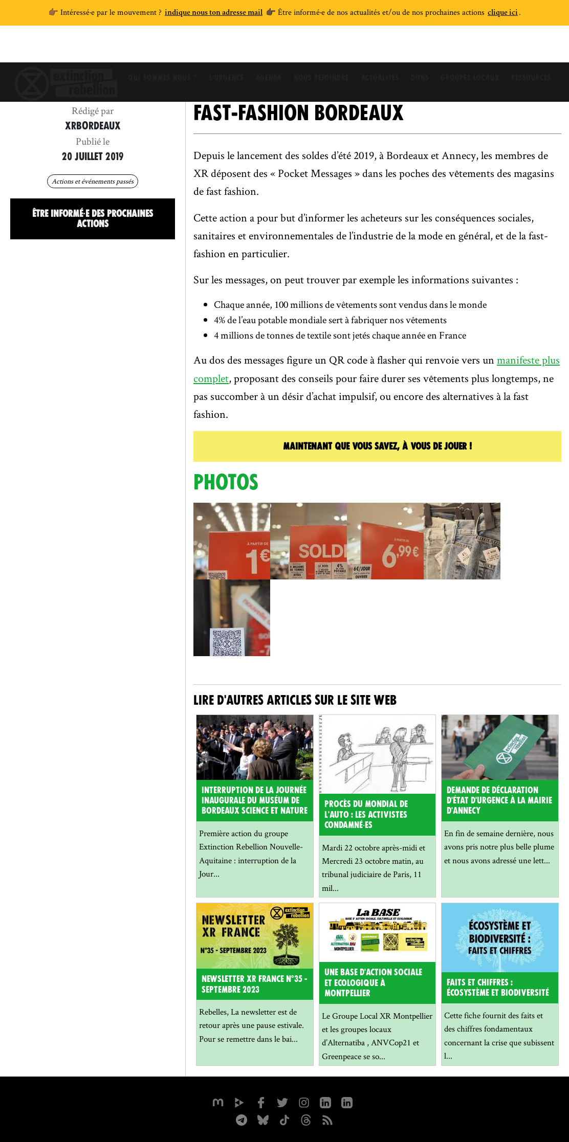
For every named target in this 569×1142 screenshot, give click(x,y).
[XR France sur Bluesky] (263, 1119)
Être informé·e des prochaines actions (92, 218)
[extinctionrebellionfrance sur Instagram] (304, 1101)
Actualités (381, 48)
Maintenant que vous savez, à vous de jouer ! (377, 446)
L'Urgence (221, 48)
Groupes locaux (475, 48)
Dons (423, 48)
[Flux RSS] (327, 1119)
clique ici (503, 13)
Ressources (539, 48)
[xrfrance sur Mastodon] (218, 1101)
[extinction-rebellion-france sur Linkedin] (347, 1101)
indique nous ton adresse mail (213, 13)
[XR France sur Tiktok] (284, 1119)
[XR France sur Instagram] (241, 1119)
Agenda (266, 48)
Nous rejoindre (320, 48)
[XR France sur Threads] (306, 1119)
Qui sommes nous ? (155, 48)
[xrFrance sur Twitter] (282, 1101)
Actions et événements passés (93, 181)
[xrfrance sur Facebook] (261, 1101)
